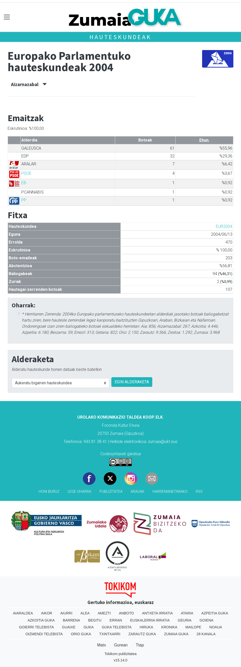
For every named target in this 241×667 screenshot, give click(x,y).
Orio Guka (81, 634)
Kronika (169, 627)
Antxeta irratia (157, 613)
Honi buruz (49, 491)
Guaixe (69, 627)
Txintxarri (109, 634)
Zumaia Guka (176, 634)
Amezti (104, 613)
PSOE (26, 173)
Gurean (121, 645)
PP (23, 200)
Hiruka (146, 627)
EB (23, 182)
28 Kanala (206, 634)
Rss (199, 491)
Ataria (187, 613)
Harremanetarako (170, 491)
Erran (116, 620)
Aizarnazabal (29, 84)
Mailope (193, 627)
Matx (101, 645)
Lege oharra (79, 491)
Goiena (206, 620)
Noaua (215, 627)
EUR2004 (224, 226)
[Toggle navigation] (7, 17)
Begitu (94, 620)
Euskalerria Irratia (150, 620)
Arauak (137, 491)
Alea (85, 613)
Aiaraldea (23, 613)
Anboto (126, 613)
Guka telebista (116, 627)
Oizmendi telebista (44, 634)
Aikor (46, 613)
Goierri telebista (36, 627)
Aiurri (66, 613)
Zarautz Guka (142, 634)
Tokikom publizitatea (120, 654)
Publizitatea (111, 491)
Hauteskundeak (120, 37)
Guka (89, 627)
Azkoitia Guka (41, 620)
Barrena (71, 620)
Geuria (184, 620)
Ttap (140, 645)
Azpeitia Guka (214, 613)
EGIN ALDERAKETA (132, 381)
